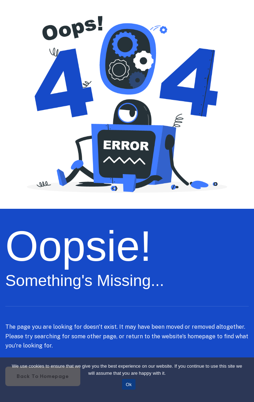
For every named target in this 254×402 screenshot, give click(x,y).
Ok (129, 384)
